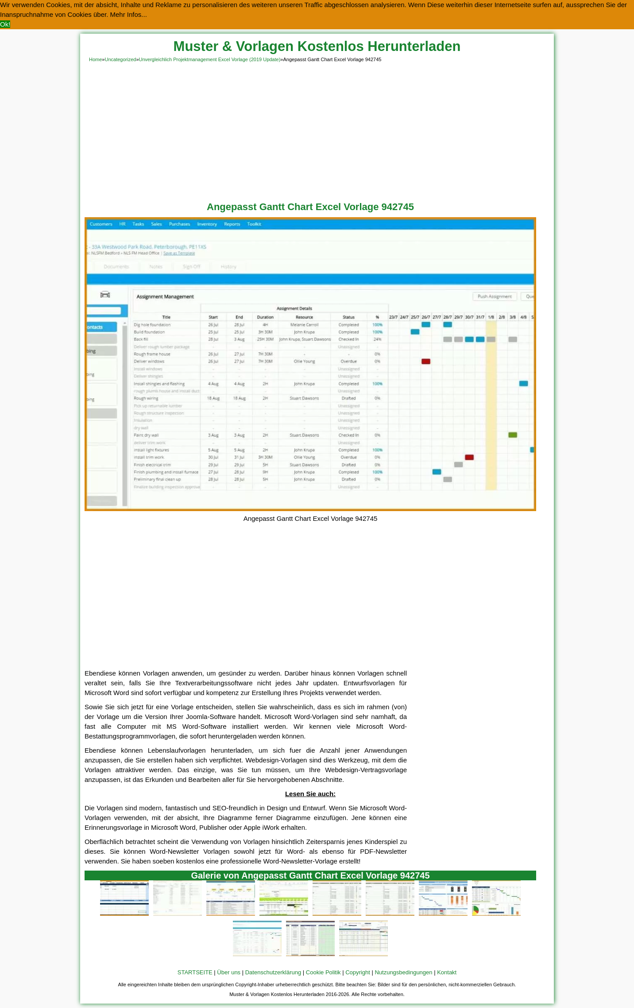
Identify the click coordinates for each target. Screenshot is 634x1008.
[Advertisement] (317, 130)
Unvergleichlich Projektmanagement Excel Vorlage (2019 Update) (210, 59)
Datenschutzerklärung (273, 972)
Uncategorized (120, 59)
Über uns (228, 972)
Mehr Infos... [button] (128, 14)
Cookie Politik (323, 972)
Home (95, 59)
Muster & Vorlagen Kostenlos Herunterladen (317, 46)
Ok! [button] (5, 24)
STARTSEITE (195, 972)
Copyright (357, 972)
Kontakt (446, 972)
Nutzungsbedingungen (403, 972)
